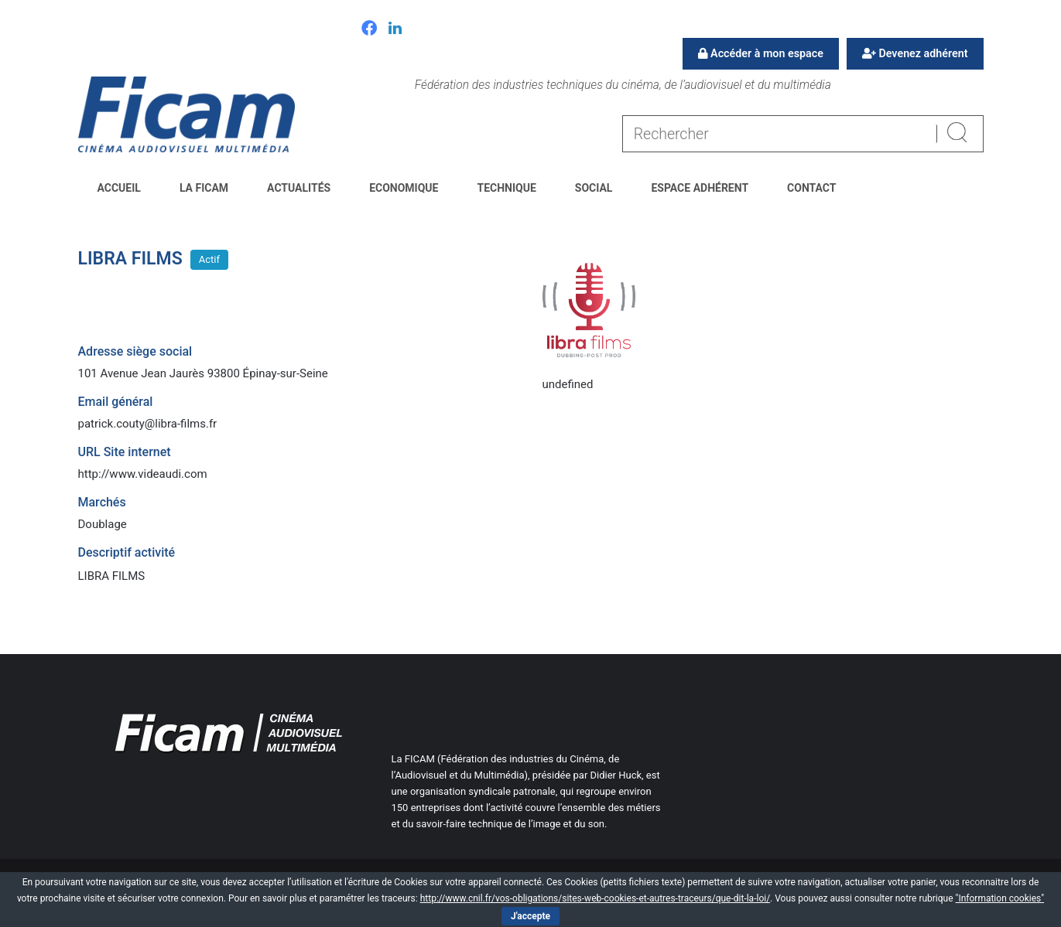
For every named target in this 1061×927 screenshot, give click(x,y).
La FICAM (204, 188)
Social (594, 188)
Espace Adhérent (699, 188)
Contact (811, 188)
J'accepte (530, 916)
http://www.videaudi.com (142, 474)
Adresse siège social (135, 351)
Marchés (102, 502)
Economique (403, 188)
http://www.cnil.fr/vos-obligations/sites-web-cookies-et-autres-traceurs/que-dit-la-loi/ (595, 898)
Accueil (119, 188)
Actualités (298, 188)
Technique (506, 188)
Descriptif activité (127, 552)
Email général (115, 401)
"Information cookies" (1000, 898)
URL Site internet (124, 452)
